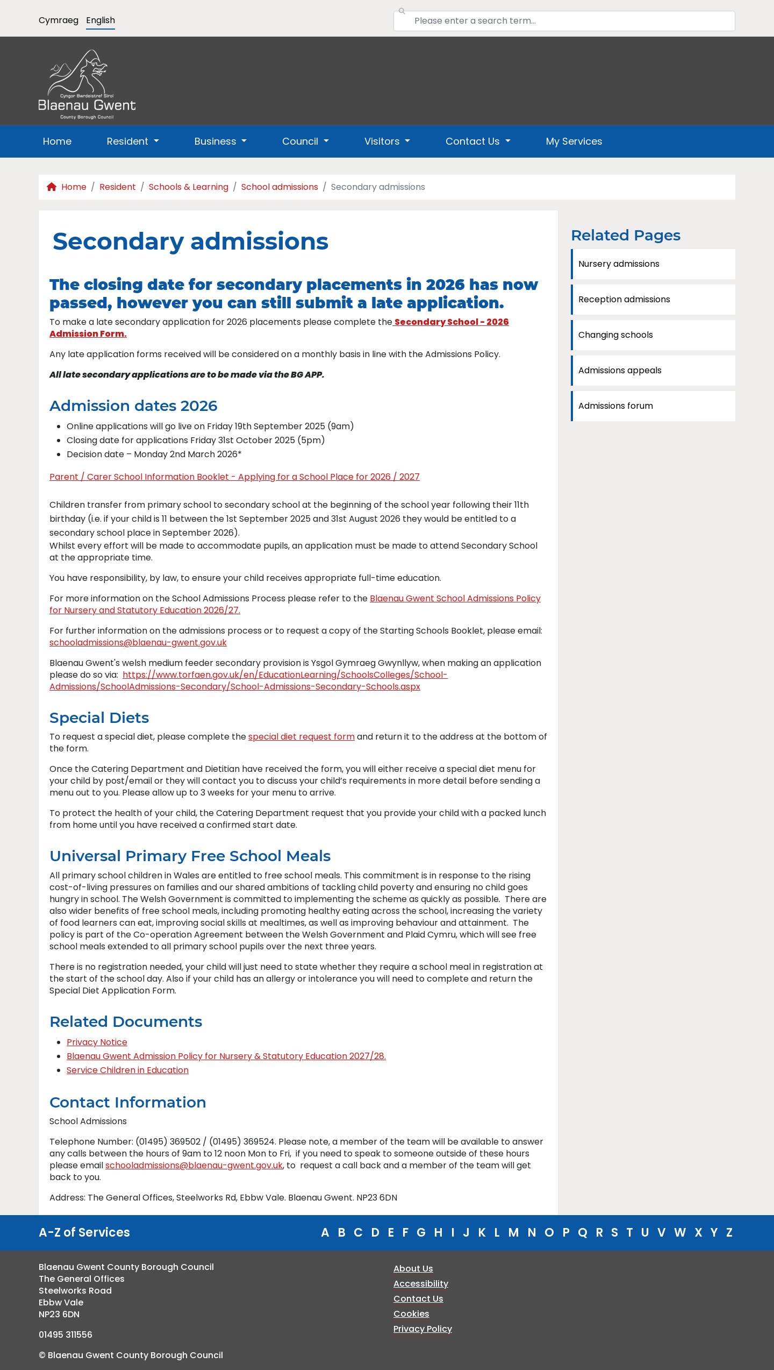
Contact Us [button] (474, 141)
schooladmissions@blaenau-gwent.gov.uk (138, 642)
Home (57, 141)
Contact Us (418, 1299)
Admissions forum (615, 406)
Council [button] (301, 141)
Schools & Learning (188, 187)
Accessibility (420, 1283)
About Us (413, 1268)
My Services (574, 141)
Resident (117, 187)
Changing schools (615, 335)
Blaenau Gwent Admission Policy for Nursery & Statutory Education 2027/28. (226, 1056)
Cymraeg (58, 20)
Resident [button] (129, 141)
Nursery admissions (619, 264)
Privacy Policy (422, 1329)
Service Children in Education (128, 1070)
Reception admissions (624, 299)
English (100, 20)
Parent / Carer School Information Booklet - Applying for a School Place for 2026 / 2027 (234, 477)
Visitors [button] (383, 141)
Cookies (411, 1314)
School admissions (279, 187)
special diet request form (301, 736)
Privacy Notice (97, 1042)
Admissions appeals (620, 370)
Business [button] (217, 141)
